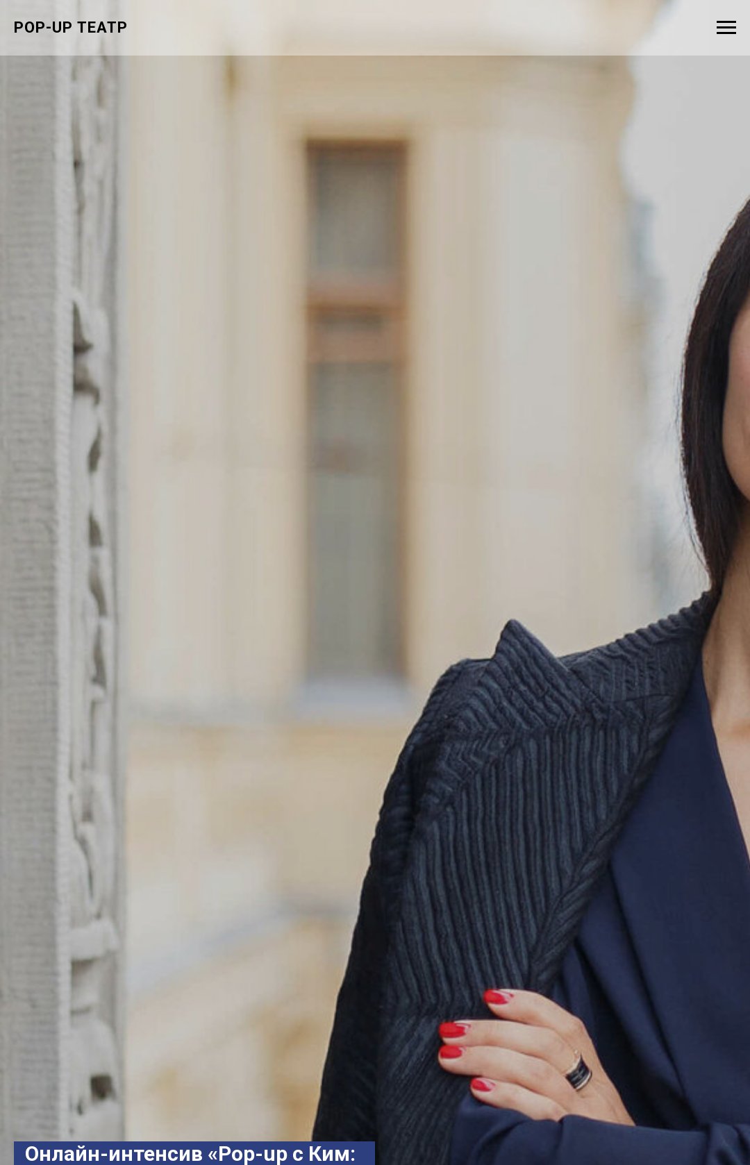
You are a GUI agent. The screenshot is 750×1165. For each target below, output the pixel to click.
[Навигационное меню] (726, 28)
